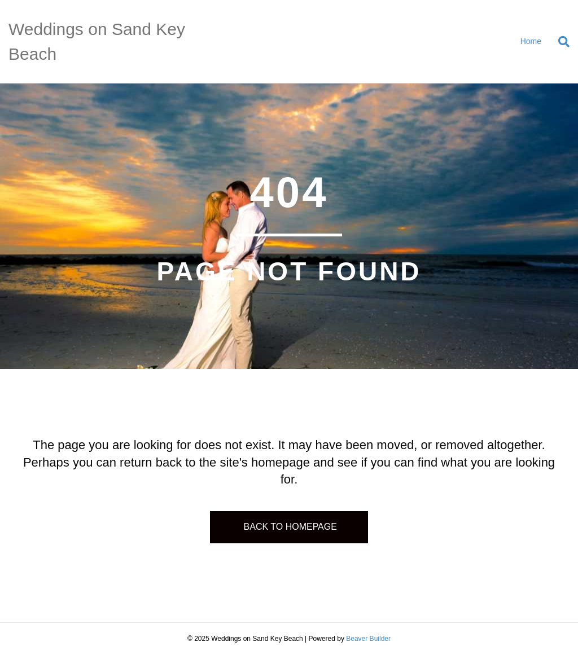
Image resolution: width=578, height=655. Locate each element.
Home (530, 41)
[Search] (560, 42)
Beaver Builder (368, 639)
